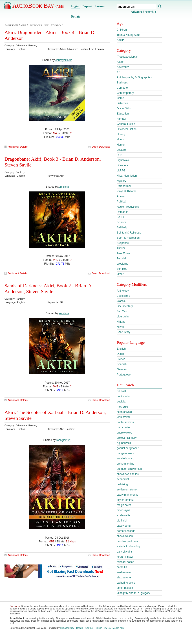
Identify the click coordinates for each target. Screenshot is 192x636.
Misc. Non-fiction (127, 175)
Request (87, 6)
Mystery (121, 180)
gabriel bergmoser (128, 448)
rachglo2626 (63, 440)
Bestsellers (123, 295)
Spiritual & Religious (129, 232)
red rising (122, 484)
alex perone (124, 577)
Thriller (121, 248)
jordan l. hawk (125, 556)
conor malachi (125, 587)
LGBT (120, 155)
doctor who (123, 396)
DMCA (107, 628)
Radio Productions (128, 206)
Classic (121, 301)
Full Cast (122, 311)
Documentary (125, 306)
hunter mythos (125, 422)
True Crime (123, 253)
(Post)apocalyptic (127, 56)
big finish (122, 520)
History (121, 134)
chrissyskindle (63, 60)
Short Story (123, 332)
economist (123, 479)
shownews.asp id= (128, 474)
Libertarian (123, 316)
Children (122, 29)
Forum (99, 6)
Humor (121, 144)
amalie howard (125, 458)
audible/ (121, 401)
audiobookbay (67, 628)
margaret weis (125, 453)
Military (121, 321)
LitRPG (121, 170)
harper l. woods (126, 531)
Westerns (122, 263)
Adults (120, 40)
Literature (122, 165)
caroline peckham (127, 541)
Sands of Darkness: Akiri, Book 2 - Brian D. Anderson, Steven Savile (48, 288)
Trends (98, 628)
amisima (64, 186)
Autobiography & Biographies (134, 77)
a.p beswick (124, 443)
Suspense (123, 243)
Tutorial (121, 258)
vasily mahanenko (127, 494)
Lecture (121, 149)
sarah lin (122, 567)
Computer (123, 87)
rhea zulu (122, 406)
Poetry (121, 196)
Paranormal (124, 186)
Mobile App (118, 628)
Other (120, 274)
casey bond (123, 525)
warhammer (124, 572)
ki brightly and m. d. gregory (133, 593)
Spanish (121, 364)
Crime (120, 98)
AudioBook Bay (38, 5)
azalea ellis (123, 515)
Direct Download (101, 146)
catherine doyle (126, 582)
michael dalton (125, 562)
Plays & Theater (126, 191)
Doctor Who (124, 108)
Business (122, 82)
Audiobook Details (18, 146)
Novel (120, 326)
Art (118, 72)
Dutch (120, 353)
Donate (75, 16)
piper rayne (123, 510)
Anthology (123, 290)
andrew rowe (124, 432)
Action (120, 61)
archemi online (125, 463)
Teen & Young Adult (128, 34)
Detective (122, 103)
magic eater (124, 505)
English (121, 348)
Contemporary (125, 92)
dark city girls (124, 551)
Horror (120, 139)
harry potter (123, 427)
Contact (89, 628)
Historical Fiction (127, 129)
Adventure (123, 67)
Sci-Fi (120, 217)
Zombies (122, 268)
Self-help (122, 227)
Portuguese (123, 374)
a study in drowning (128, 546)
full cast (121, 391)
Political (121, 201)
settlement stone (127, 489)
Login (75, 6)
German (121, 369)
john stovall (123, 417)
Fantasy (121, 118)
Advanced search (142, 11)
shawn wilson (125, 536)
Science (121, 222)
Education (123, 113)
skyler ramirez (125, 499)
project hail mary (127, 437)
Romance (122, 211)
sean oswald (124, 412)
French (121, 359)
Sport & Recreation (128, 237)
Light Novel (123, 160)
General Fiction (126, 124)
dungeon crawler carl (129, 468)
